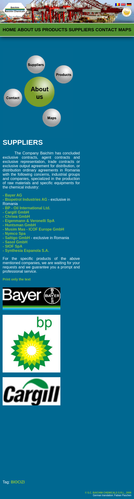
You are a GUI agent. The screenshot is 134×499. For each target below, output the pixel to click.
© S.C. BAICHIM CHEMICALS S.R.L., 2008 (108, 492)
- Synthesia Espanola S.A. (26, 251)
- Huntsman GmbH (19, 225)
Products (54, 29)
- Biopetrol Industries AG (25, 199)
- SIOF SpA (12, 246)
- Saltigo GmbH (16, 238)
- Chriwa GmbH (16, 216)
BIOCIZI (18, 482)
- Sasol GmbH (15, 242)
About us (29, 29)
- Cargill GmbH (16, 212)
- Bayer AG (12, 195)
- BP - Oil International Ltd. (26, 208)
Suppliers (81, 29)
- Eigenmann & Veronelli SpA (28, 221)
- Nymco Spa (14, 234)
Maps (124, 29)
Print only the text (16, 279)
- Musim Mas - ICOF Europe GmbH (33, 229)
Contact (106, 29)
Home (9, 29)
